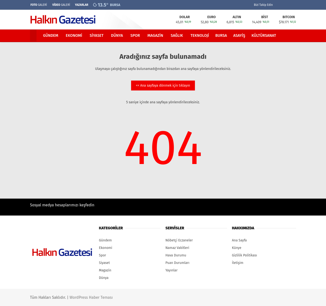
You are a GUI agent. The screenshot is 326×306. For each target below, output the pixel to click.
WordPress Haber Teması (91, 297)
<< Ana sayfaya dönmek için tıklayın (163, 85)
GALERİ (38, 5)
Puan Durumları (177, 263)
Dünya (117, 35)
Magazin (155, 35)
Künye (236, 248)
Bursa (221, 35)
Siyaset (97, 35)
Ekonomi (74, 35)
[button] (34, 36)
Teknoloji (200, 35)
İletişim (237, 263)
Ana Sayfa (239, 240)
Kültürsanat (264, 35)
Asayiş (239, 35)
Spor (135, 35)
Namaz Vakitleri (177, 248)
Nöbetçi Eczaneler (179, 240)
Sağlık (177, 35)
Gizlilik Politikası (244, 255)
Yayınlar (171, 270)
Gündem (50, 35)
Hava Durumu (175, 255)
